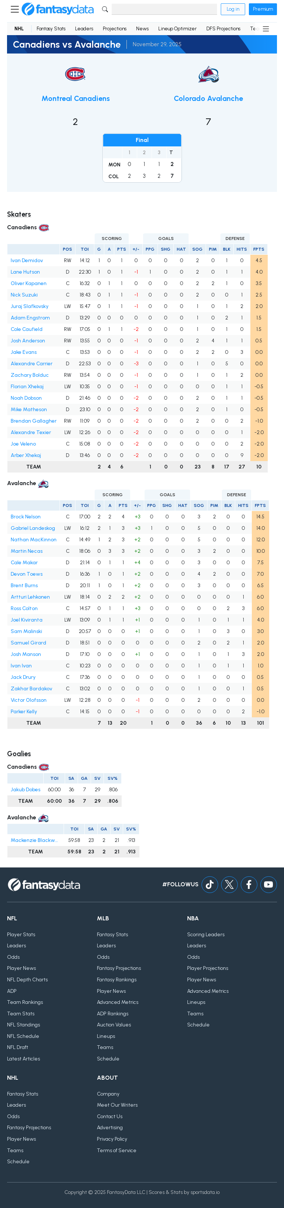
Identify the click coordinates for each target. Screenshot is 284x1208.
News (142, 28)
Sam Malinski (26, 631)
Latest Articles (23, 1059)
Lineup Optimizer (177, 28)
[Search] (164, 9)
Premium (263, 9)
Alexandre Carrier (32, 364)
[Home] (58, 9)
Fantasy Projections (119, 968)
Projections (114, 28)
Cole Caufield (27, 329)
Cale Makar (24, 562)
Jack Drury (23, 677)
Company (108, 1094)
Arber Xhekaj (26, 455)
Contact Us (109, 1116)
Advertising (110, 1127)
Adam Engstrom (30, 318)
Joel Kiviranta (27, 620)
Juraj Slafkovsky (29, 306)
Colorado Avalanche (208, 98)
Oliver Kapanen (29, 283)
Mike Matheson (29, 409)
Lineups (106, 1036)
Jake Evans (24, 352)
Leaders (84, 28)
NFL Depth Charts (27, 980)
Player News (21, 968)
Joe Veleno (23, 444)
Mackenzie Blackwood (36, 840)
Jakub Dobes (25, 789)
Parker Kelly (24, 711)
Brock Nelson (26, 517)
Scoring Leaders (205, 934)
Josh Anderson (28, 341)
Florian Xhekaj (27, 386)
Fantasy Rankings (116, 980)
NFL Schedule (23, 1036)
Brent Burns (24, 585)
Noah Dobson (26, 398)
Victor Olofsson (29, 700)
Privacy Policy (112, 1139)
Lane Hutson (25, 272)
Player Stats (21, 934)
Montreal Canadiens (75, 98)
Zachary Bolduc (30, 375)
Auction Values (114, 1025)
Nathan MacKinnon (34, 540)
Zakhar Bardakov (31, 689)
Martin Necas (27, 551)
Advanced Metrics (117, 1002)
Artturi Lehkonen (30, 597)
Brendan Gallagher (34, 421)
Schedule (108, 1059)
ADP (12, 991)
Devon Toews (27, 574)
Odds (13, 957)
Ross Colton (24, 608)
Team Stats (20, 1014)
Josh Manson (26, 654)
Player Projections (207, 968)
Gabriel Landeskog (33, 528)
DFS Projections (223, 28)
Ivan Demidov (27, 260)
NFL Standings (23, 1025)
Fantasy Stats (51, 28)
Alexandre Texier (31, 432)
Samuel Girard (28, 643)
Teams (105, 1047)
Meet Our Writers (117, 1105)
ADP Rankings (112, 1014)
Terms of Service (116, 1150)
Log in (233, 9)
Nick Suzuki (24, 295)
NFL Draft (17, 1047)
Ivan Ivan (21, 666)
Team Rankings (25, 1002)
